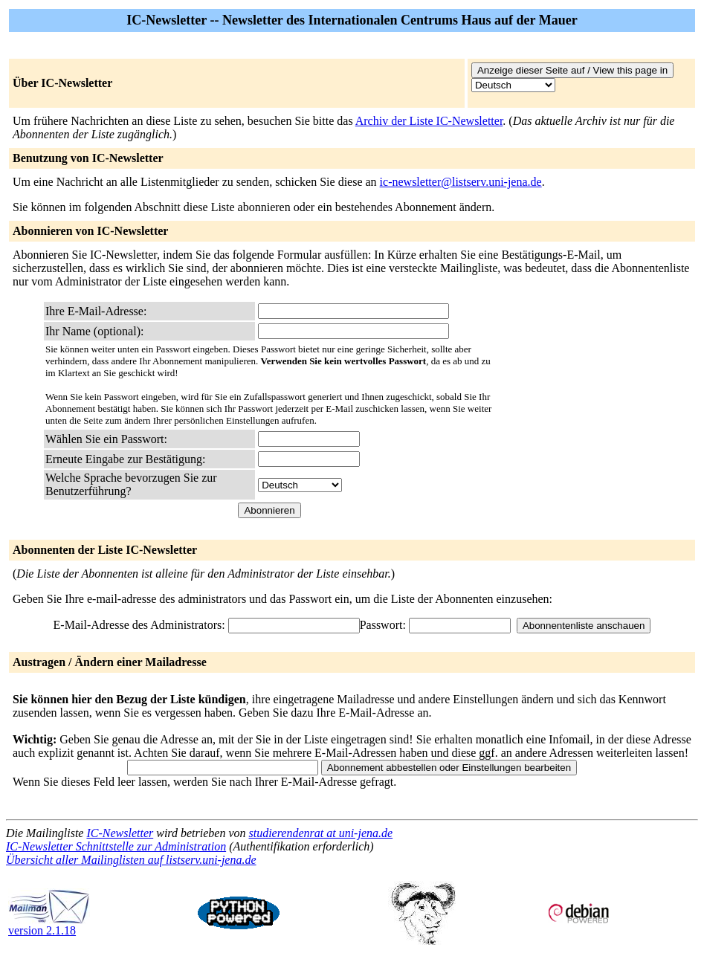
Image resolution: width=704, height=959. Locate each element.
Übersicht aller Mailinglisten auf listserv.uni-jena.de (131, 859)
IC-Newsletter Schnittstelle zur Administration (116, 846)
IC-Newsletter (119, 833)
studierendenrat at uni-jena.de (320, 833)
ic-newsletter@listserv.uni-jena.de (461, 181)
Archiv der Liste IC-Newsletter (429, 120)
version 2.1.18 (49, 925)
